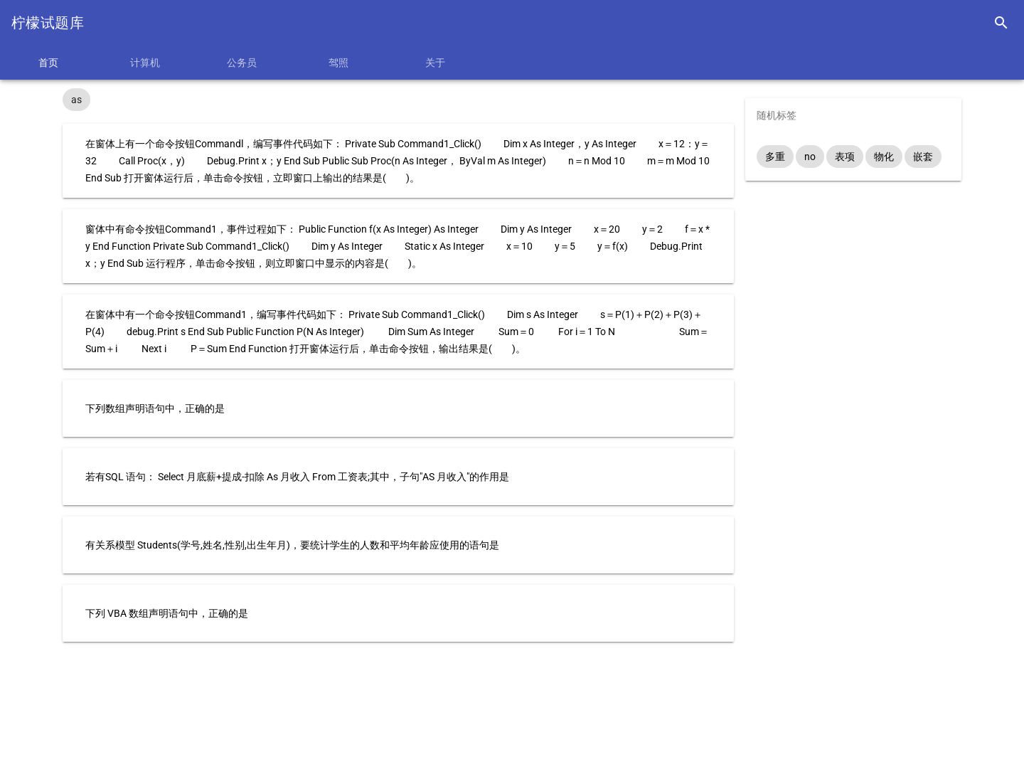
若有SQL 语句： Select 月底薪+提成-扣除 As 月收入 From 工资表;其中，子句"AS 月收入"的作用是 (297, 476)
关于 (435, 62)
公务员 (242, 62)
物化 (884, 156)
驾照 (338, 62)
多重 (775, 156)
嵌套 (923, 156)
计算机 (145, 62)
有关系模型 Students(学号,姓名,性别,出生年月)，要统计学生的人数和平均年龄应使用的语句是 (292, 545)
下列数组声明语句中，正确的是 (155, 408)
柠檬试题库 (47, 22)
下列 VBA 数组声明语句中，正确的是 (166, 613)
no (810, 156)
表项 (845, 156)
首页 (48, 62)
